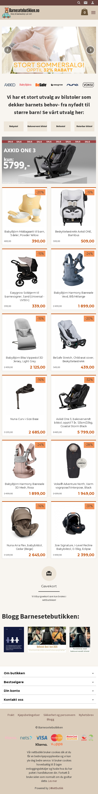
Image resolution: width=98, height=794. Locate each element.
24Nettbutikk (56, 788)
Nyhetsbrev (86, 715)
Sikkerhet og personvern (59, 715)
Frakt (11, 715)
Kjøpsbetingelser (29, 715)
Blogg (50, 719)
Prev (11, 49)
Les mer (52, 781)
